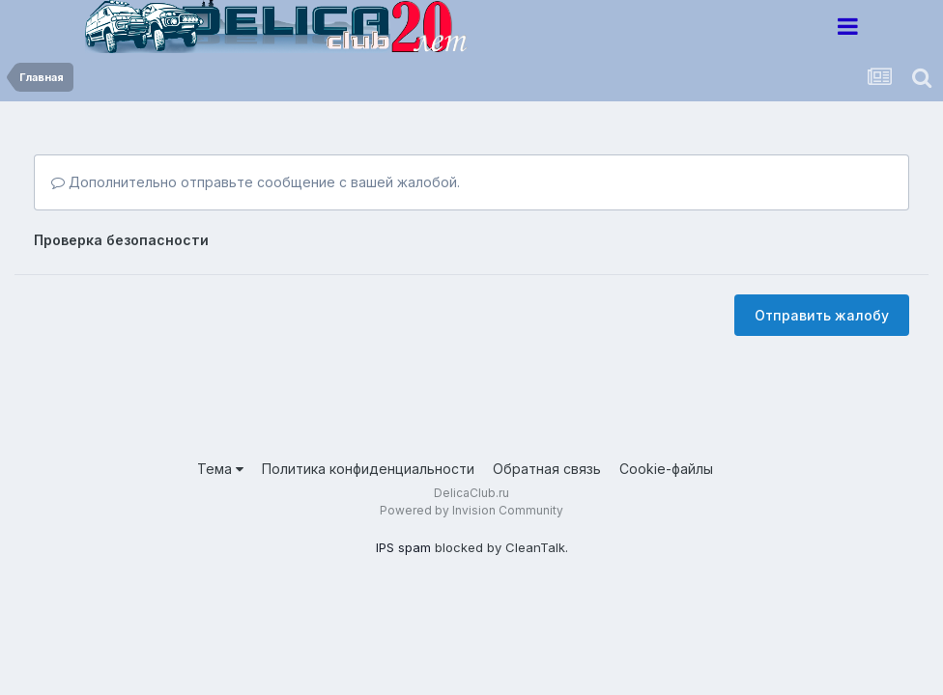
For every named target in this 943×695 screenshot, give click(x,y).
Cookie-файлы (666, 468)
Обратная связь (547, 468)
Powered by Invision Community (471, 510)
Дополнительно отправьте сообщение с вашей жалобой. (255, 182)
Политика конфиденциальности (368, 468)
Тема (220, 468)
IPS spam (403, 547)
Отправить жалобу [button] (822, 315)
